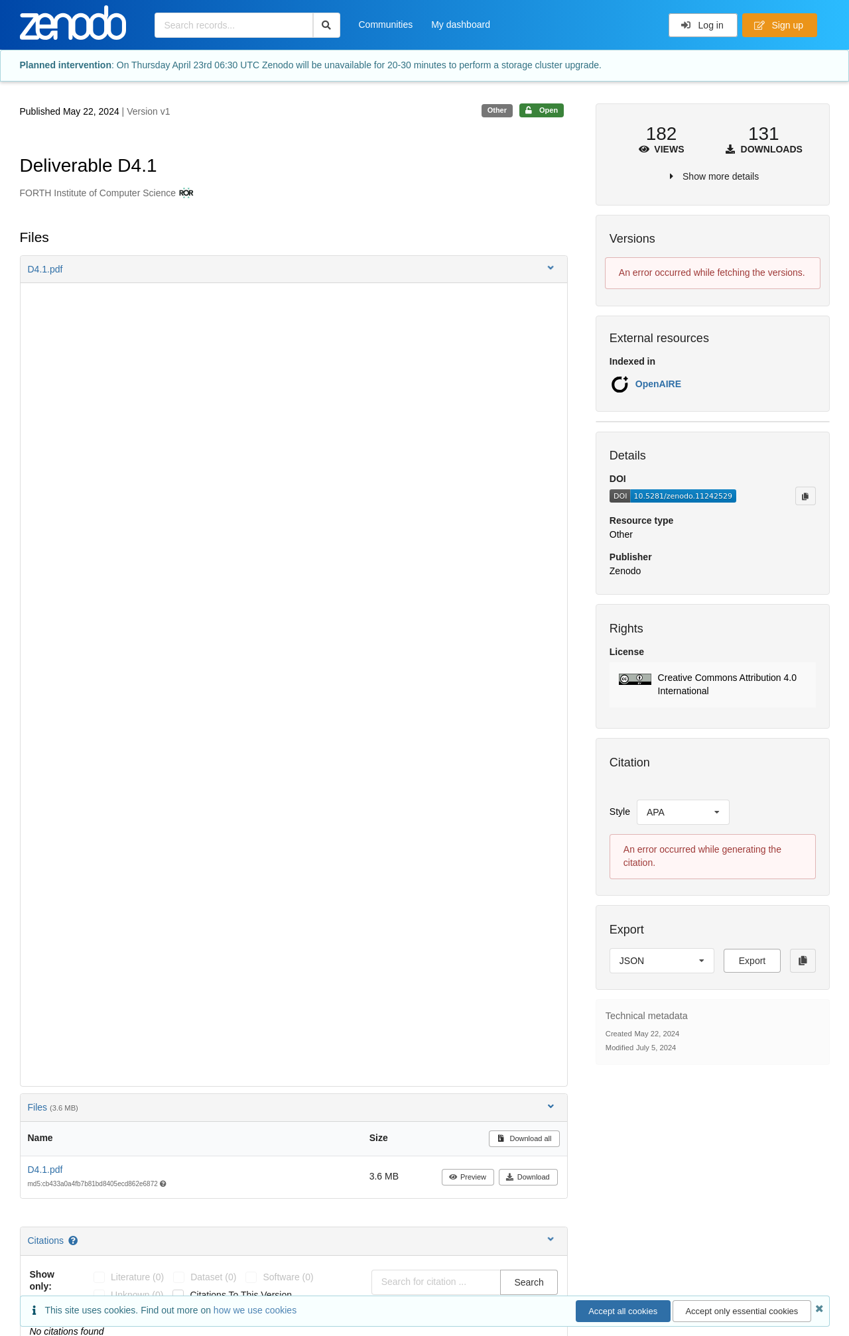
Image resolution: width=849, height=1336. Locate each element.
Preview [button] (467, 1177)
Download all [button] (524, 1138)
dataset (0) (213, 1277)
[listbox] (683, 812)
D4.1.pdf (45, 1169)
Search (528, 1282)
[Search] (326, 25)
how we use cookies (255, 1310)
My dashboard (460, 24)
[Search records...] (234, 25)
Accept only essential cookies (741, 1311)
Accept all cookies (622, 1311)
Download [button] (527, 1177)
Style (620, 811)
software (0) (288, 1277)
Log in (702, 25)
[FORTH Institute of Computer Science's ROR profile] (185, 193)
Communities (386, 24)
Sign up (778, 25)
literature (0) (137, 1277)
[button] (294, 269)
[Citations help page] (74, 1240)
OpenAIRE (658, 384)
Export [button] (752, 960)
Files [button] (292, 1107)
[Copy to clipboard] (805, 496)
